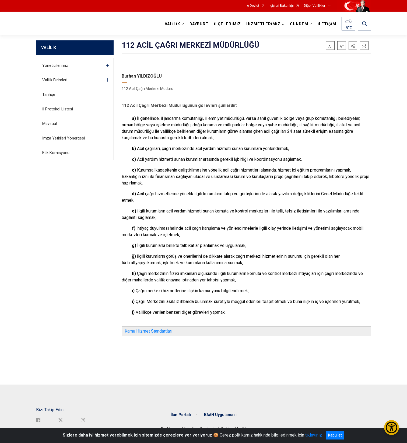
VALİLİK (48, 47)
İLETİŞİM (327, 24)
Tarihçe (48, 94)
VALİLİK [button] (172, 24)
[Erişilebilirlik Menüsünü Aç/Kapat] (391, 427)
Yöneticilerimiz (55, 65)
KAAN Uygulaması (220, 415)
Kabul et (335, 435)
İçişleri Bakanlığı (281, 6)
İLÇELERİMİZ (227, 24)
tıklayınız (313, 435)
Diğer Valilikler (315, 6)
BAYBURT (199, 24)
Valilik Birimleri (54, 80)
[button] (353, 45)
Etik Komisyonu (55, 152)
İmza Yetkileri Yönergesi (63, 138)
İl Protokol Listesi (57, 109)
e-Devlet (253, 6)
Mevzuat (49, 123)
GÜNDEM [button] (299, 24)
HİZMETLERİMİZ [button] (263, 24)
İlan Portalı (181, 415)
